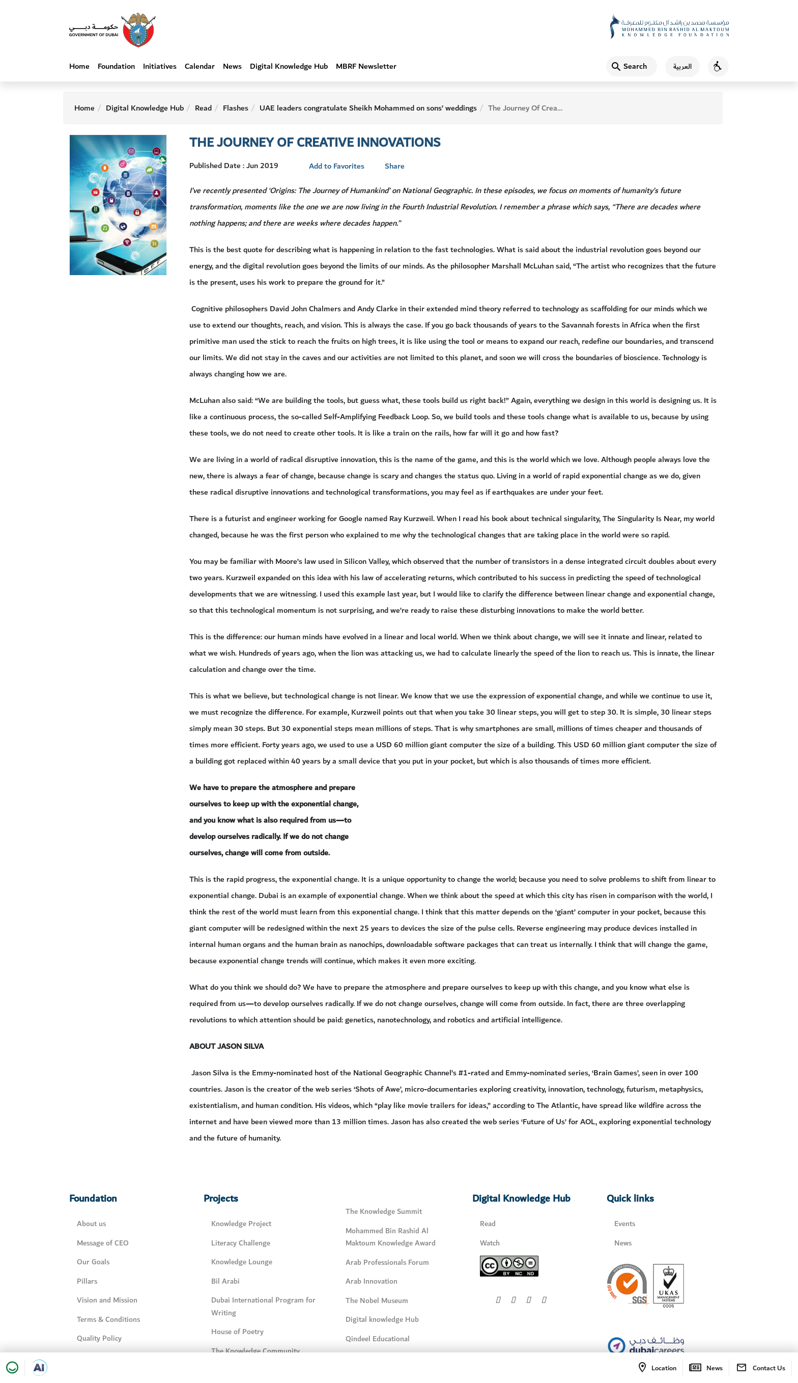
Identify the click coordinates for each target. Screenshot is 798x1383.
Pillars (87, 1281)
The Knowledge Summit (384, 1211)
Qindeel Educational (378, 1339)
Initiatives (160, 66)
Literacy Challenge (240, 1243)
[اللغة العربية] (678, 66)
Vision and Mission (107, 1300)
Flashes (235, 108)
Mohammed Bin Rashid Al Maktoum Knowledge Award (391, 1237)
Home (79, 66)
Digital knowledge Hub (382, 1319)
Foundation (116, 66)
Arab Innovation (371, 1281)
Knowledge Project (241, 1223)
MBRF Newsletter (366, 66)
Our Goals (93, 1262)
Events (624, 1223)
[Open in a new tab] (39, 1368)
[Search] (631, 66)
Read (203, 108)
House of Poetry (237, 1331)
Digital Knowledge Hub (289, 66)
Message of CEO (103, 1243)
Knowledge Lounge (241, 1262)
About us (91, 1223)
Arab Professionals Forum (387, 1262)
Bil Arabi (225, 1281)
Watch (490, 1243)
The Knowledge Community (255, 1351)
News (232, 66)
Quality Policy (99, 1338)
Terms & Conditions (108, 1319)
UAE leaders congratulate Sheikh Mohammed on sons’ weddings (368, 108)
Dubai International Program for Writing (263, 1306)
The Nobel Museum (377, 1300)
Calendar (200, 66)
